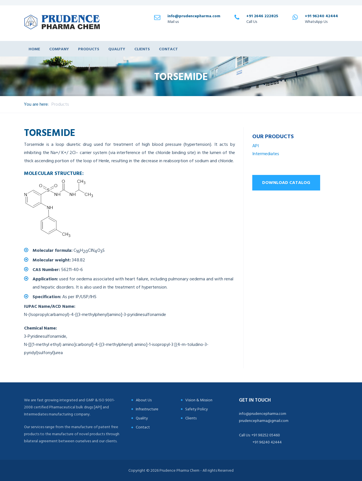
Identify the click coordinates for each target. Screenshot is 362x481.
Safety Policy (196, 409)
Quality (116, 49)
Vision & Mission (198, 400)
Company (59, 49)
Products (88, 49)
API (255, 146)
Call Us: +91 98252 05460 (259, 435)
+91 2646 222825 (262, 16)
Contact (168, 49)
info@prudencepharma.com (193, 16)
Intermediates (265, 153)
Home (34, 49)
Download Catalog (286, 182)
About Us (144, 400)
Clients (142, 49)
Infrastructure (147, 409)
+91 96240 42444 (321, 16)
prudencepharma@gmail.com (263, 420)
